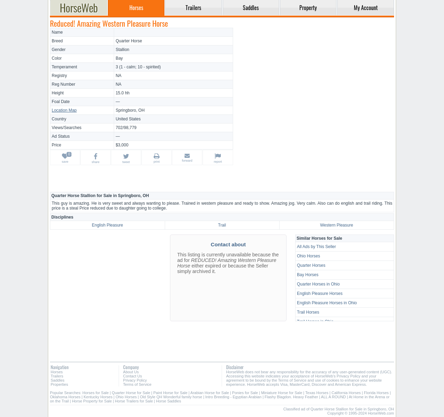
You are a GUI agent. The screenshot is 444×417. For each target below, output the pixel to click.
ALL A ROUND (333, 397)
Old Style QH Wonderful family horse (171, 397)
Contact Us (132, 376)
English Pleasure (107, 225)
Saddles (58, 380)
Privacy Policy (135, 380)
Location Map (64, 110)
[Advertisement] (314, 76)
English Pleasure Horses (319, 293)
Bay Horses (307, 274)
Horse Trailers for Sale (134, 401)
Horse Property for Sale (92, 401)
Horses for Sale (96, 393)
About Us (131, 372)
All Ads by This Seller (316, 246)
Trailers (57, 376)
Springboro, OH (130, 110)
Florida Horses (376, 393)
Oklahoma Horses (65, 397)
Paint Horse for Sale (170, 393)
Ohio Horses (308, 256)
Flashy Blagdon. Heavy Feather (291, 397)
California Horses (346, 393)
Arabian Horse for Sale (209, 393)
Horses (57, 372)
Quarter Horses (311, 265)
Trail (222, 225)
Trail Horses (308, 312)
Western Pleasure (336, 225)
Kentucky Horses (98, 397)
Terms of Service (137, 384)
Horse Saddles (168, 401)
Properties (59, 384)
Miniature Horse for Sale (281, 393)
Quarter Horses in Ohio (318, 284)
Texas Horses (316, 393)
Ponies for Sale (245, 393)
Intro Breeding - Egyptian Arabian (233, 397)
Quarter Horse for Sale (131, 393)
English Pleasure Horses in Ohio (327, 302)
